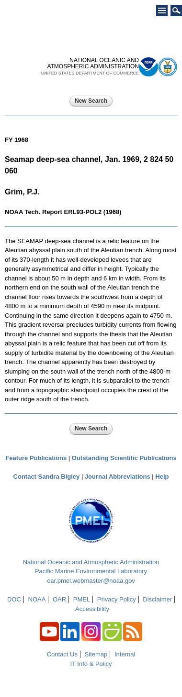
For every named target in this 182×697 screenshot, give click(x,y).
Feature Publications (36, 457)
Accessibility (92, 608)
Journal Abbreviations (117, 476)
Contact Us (62, 654)
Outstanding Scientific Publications (124, 457)
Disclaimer (157, 599)
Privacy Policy (116, 599)
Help (162, 476)
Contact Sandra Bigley (46, 476)
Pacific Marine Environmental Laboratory (91, 571)
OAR (59, 599)
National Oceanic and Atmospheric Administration (91, 562)
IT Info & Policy (91, 663)
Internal (124, 654)
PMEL (81, 599)
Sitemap (96, 654)
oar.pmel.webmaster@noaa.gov (91, 580)
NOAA (37, 599)
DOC (14, 599)
